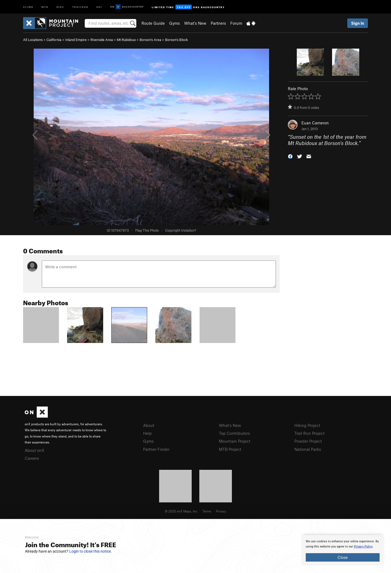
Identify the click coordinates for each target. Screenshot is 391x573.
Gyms (174, 23)
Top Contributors (234, 433)
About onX (34, 450)
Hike (60, 6)
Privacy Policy (363, 546)
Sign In (357, 23)
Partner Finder (156, 449)
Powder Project (308, 441)
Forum (236, 23)
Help (147, 433)
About (148, 425)
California (53, 39)
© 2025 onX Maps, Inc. (181, 511)
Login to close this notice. (90, 551)
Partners (218, 23)
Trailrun (80, 6)
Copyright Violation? (180, 230)
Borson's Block (176, 39)
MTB (45, 6)
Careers (32, 458)
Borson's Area (150, 39)
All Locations (33, 39)
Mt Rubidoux (126, 39)
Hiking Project (307, 425)
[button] (290, 156)
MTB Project (230, 449)
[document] (343, 550)
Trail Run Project (309, 433)
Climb (28, 6)
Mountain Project (234, 441)
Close (343, 557)
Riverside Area (101, 39)
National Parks (307, 449)
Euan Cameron (315, 122)
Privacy (221, 511)
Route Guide (153, 23)
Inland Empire (76, 39)
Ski (99, 6)
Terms (207, 511)
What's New (195, 23)
